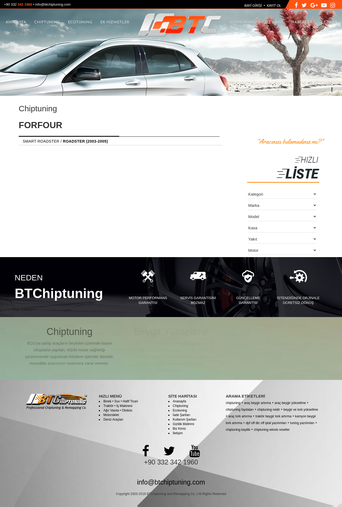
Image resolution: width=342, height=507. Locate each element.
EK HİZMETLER (114, 22)
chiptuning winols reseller (272, 430)
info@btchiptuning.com (53, 4)
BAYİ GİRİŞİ (253, 5)
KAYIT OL (274, 5)
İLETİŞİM (328, 22)
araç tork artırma (240, 416)
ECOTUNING (80, 22)
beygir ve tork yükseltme (300, 409)
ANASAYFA (16, 22)
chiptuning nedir (268, 409)
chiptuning (233, 403)
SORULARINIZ (243, 22)
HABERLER (301, 22)
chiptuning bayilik (238, 430)
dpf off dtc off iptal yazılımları (266, 423)
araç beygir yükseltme (290, 403)
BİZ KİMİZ (274, 22)
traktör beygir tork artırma (273, 416)
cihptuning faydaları (240, 409)
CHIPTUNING (47, 22)
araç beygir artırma (257, 403)
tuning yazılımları (302, 423)
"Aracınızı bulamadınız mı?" (290, 141)
